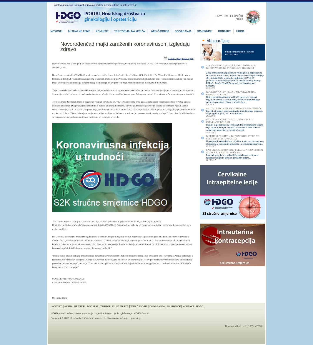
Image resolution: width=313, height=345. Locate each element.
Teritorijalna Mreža (114, 306)
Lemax (244, 326)
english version (129, 5)
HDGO (199, 306)
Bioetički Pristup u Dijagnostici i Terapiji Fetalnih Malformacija (232, 137)
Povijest (92, 306)
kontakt (79, 5)
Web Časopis (138, 306)
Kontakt (188, 306)
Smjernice (174, 306)
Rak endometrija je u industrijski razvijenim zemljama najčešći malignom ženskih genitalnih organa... (232, 156)
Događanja (157, 306)
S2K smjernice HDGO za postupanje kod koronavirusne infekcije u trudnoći (231, 66)
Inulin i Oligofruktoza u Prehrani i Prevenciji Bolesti (229, 120)
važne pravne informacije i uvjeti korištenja (89, 313)
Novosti (57, 306)
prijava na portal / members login (102, 5)
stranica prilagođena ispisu (180, 58)
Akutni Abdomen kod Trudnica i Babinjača (234, 108)
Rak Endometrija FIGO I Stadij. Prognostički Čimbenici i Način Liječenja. (234, 151)
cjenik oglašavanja (122, 313)
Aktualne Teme (74, 306)
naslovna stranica (63, 5)
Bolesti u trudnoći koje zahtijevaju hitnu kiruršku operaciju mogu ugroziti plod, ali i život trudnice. (234, 112)
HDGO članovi (141, 313)
